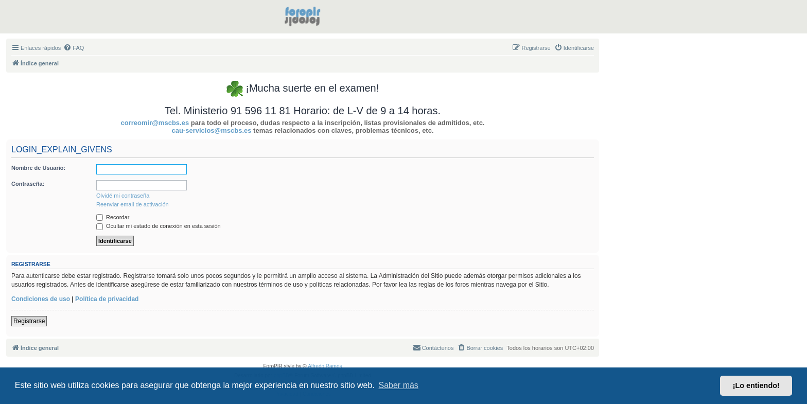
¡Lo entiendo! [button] (756, 385)
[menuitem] (73, 48)
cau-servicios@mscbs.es (211, 130)
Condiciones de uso (40, 299)
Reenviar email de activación (132, 204)
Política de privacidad (106, 299)
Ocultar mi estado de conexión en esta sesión (158, 226)
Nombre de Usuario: (38, 168)
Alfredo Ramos (325, 366)
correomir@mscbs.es (155, 123)
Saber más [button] (398, 385)
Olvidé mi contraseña (122, 195)
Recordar (112, 217)
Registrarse (29, 321)
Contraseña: (27, 184)
